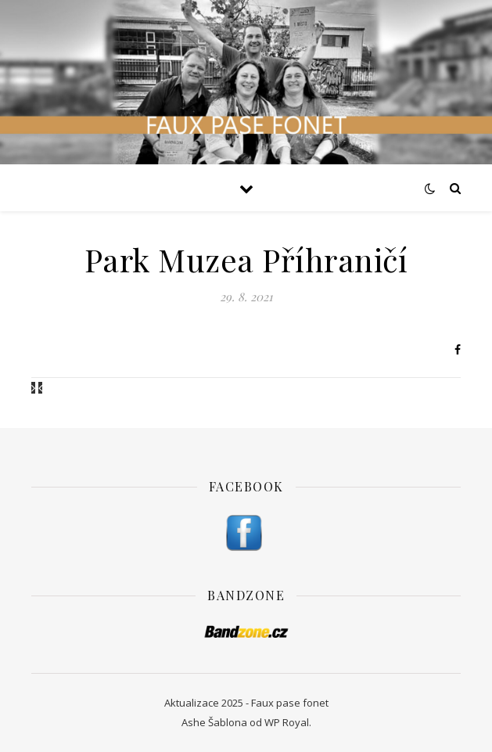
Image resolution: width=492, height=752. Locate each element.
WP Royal (286, 722)
